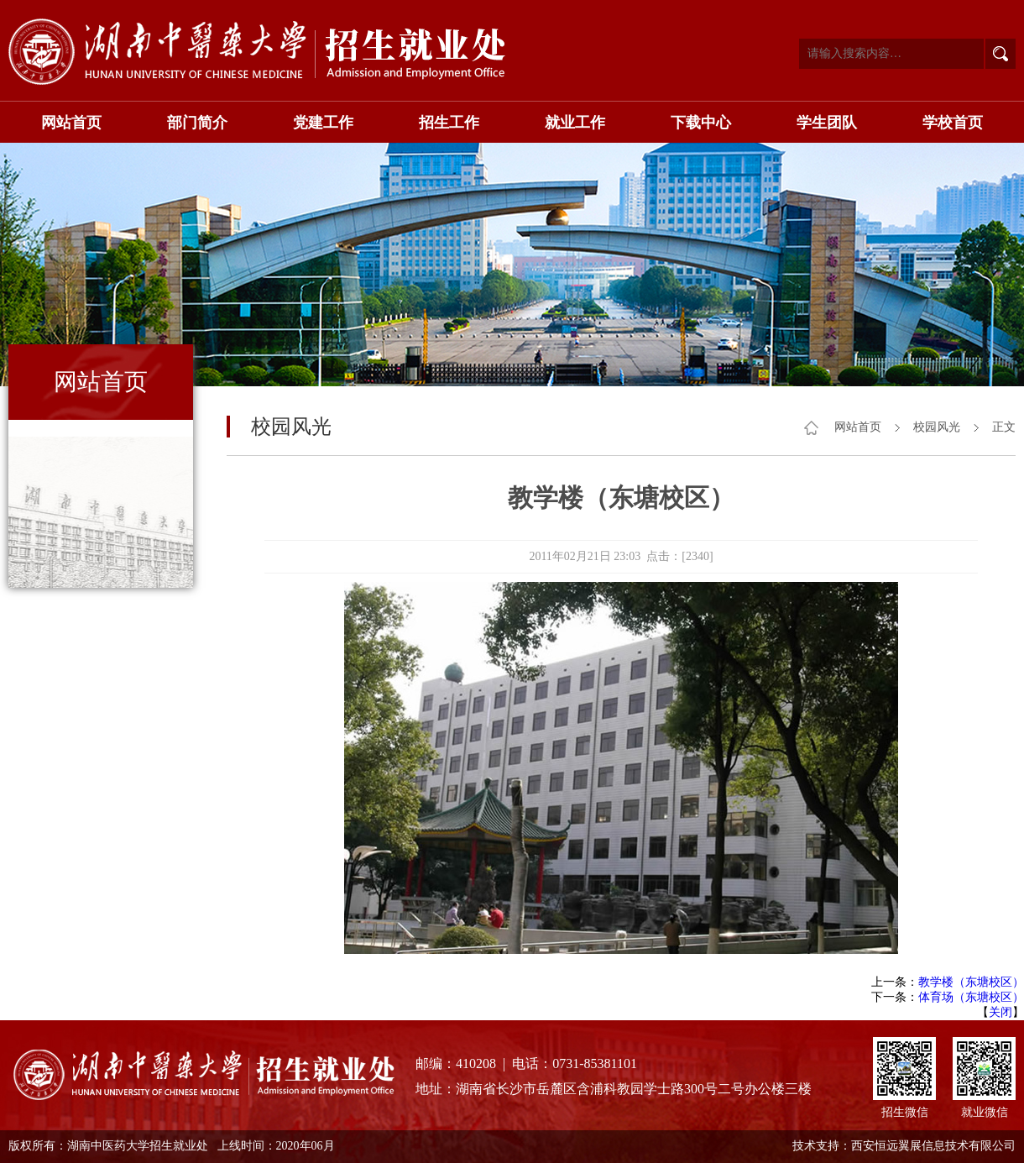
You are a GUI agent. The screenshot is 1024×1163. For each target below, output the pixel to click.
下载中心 (701, 122)
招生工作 (449, 122)
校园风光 (936, 427)
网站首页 (71, 122)
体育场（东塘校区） (971, 997)
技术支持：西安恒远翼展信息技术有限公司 (904, 1145)
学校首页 (952, 122)
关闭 (1000, 1012)
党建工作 (323, 122)
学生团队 (827, 122)
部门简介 (197, 122)
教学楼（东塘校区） (971, 982)
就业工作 (575, 122)
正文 (1004, 427)
